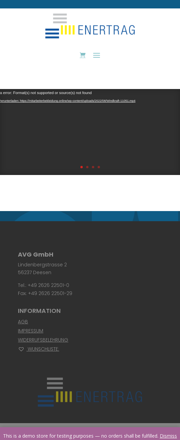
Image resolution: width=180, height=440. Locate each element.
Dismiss (168, 436)
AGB (23, 321)
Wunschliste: (38, 349)
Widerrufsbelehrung (43, 339)
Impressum (30, 330)
